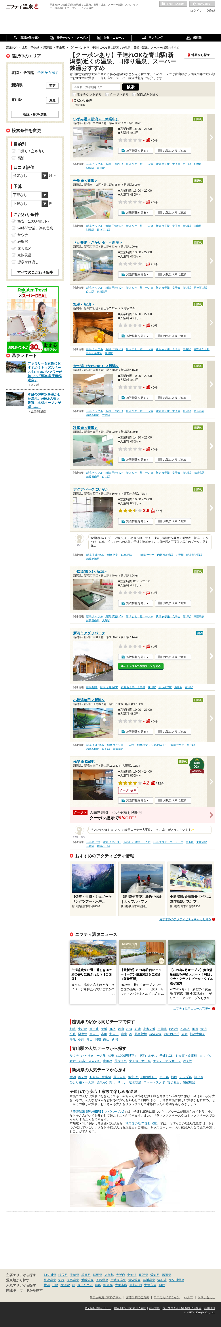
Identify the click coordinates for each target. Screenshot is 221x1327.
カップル (205, 1055)
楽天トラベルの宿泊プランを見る (141, 666)
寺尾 (73, 1039)
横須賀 (65, 1285)
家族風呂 (24, 255)
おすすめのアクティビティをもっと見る (185, 919)
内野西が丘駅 (202, 349)
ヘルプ (188, 1297)
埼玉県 (63, 1275)
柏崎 (73, 1029)
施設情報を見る (136, 150)
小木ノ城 (149, 1029)
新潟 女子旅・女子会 (168, 164)
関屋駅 (90, 168)
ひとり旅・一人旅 (93, 1055)
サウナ (74, 1055)
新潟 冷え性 (93, 842)
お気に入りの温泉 (173, 4)
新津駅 (178, 687)
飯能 (98, 1285)
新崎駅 (90, 846)
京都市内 (136, 1285)
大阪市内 (121, 1285)
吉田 (104, 1034)
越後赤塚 (155, 1034)
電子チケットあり (89, 94)
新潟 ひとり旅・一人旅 (139, 164)
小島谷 (185, 1029)
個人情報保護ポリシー (98, 1308)
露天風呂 (120, 1061)
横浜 (47, 1285)
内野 (184, 1034)
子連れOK (166, 1055)
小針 (81, 1039)
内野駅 (187, 349)
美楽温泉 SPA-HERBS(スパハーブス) (98, 1111)
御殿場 (108, 1285)
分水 (73, 1034)
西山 (121, 1029)
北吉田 (114, 1034)
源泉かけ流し (106, 1082)
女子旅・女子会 (140, 1061)
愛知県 (155, 1275)
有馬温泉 (73, 1280)
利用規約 (154, 1308)
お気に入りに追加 (174, 150)
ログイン (196, 10)
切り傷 (198, 1077)
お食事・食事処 (186, 1055)
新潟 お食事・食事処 (133, 687)
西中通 (94, 1029)
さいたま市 (85, 1285)
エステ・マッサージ (167, 1061)
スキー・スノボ (154, 1082)
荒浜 (104, 1029)
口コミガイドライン (167, 1297)
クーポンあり (119, 94)
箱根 (61, 1280)
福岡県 (166, 1275)
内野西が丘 (171, 1034)
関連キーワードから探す (24, 1290)
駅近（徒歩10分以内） (85, 1061)
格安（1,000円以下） (122, 1055)
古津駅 (189, 687)
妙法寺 (173, 1029)
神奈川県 (50, 1275)
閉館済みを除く (148, 94)
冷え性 (187, 1061)
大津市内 (150, 1285)
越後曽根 (141, 1034)
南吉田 (94, 1034)
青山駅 (101, 168)
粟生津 (82, 1034)
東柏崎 (82, 1029)
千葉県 (74, 1275)
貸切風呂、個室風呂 (181, 1082)
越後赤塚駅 (92, 558)
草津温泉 (50, 1280)
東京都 (109, 1275)
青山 (89, 1039)
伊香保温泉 (118, 1280)
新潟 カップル (94, 164)
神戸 (162, 1285)
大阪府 (120, 1275)
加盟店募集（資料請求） (105, 1297)
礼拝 (129, 1029)
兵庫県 (86, 1275)
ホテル (152, 1055)
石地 (138, 1029)
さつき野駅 (165, 687)
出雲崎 (162, 1029)
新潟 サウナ (147, 554)
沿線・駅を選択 (35, 114)
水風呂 (107, 1061)
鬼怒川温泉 (176, 1280)
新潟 (115, 1039)
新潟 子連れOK (114, 164)
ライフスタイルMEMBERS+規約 (182, 1308)
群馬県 (97, 1275)
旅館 (174, 1077)
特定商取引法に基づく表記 (130, 1308)
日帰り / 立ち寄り (31, 151)
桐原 (195, 1029)
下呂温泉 (102, 1280)
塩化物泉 (135, 1082)
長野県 (143, 1275)
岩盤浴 (22, 242)
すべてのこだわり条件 (35, 272)
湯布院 (162, 1280)
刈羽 (112, 1029)
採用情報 (209, 1308)
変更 (52, 85)
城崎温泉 (87, 1280)
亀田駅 (191, 745)
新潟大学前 (197, 1034)
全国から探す (48, 72)
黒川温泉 (149, 1280)
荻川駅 (152, 687)
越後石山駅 (103, 229)
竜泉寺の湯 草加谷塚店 (141, 1123)
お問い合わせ (206, 1297)
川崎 (55, 1285)
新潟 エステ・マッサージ (168, 842)
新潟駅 (198, 164)
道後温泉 (134, 1280)
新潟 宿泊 (91, 687)
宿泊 (143, 1055)
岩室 (124, 1034)
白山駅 (187, 164)
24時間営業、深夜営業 (35, 228)
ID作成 (210, 10)
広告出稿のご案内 (137, 1297)
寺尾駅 (109, 353)
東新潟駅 (102, 291)
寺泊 (203, 1029)
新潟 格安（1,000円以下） (122, 554)
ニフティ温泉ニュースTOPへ (192, 1008)
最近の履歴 (202, 4)
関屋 (98, 1039)
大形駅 (106, 415)
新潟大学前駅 (94, 353)
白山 (106, 1039)
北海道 (132, 1275)
